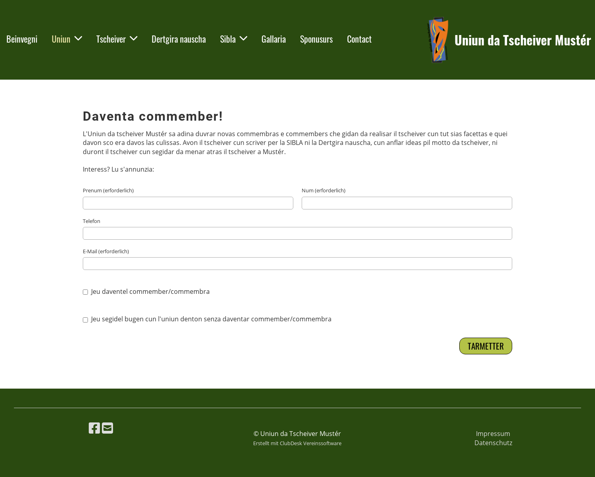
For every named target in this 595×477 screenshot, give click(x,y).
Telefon (91, 221)
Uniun (67, 38)
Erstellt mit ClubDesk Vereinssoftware (297, 443)
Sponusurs (316, 38)
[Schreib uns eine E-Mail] (107, 427)
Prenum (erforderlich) (108, 190)
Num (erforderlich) (323, 190)
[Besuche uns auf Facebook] (94, 427)
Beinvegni (21, 38)
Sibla (233, 38)
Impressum (493, 433)
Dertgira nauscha (179, 38)
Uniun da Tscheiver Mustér (523, 40)
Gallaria (273, 38)
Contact (359, 38)
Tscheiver (116, 38)
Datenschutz (493, 442)
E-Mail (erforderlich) (106, 251)
